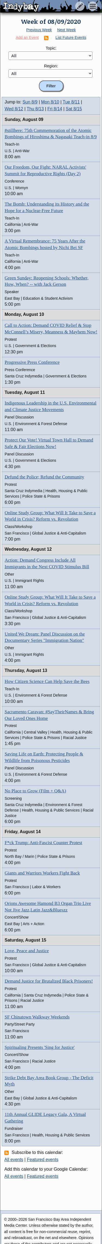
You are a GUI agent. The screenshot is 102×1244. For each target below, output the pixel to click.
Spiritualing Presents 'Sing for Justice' (40, 1047)
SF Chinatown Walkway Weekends (37, 1017)
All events (13, 1159)
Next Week (66, 30)
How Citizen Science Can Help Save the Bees (47, 681)
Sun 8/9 (30, 102)
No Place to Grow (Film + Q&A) (35, 790)
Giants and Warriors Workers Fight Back (42, 873)
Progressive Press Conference (32, 362)
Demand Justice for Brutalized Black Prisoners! (49, 981)
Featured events (42, 1159)
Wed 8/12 (14, 108)
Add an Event (27, 37)
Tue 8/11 (71, 102)
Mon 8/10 (50, 102)
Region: (51, 66)
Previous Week (39, 30)
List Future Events (70, 37)
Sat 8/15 (74, 108)
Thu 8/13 (35, 108)
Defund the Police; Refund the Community (44, 477)
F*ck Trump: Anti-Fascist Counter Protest (43, 842)
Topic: (51, 48)
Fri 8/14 (54, 108)
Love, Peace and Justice (27, 950)
